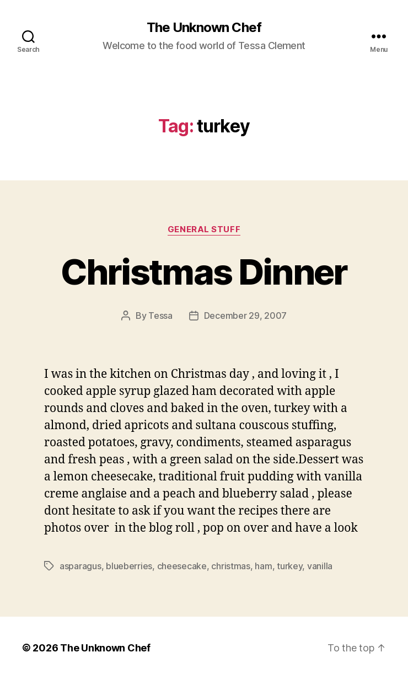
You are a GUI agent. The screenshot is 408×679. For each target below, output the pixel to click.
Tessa (160, 315)
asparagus (80, 565)
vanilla (319, 565)
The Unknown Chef (204, 27)
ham (263, 565)
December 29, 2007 (245, 315)
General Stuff (204, 229)
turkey (289, 565)
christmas (230, 565)
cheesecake (182, 565)
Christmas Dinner (204, 271)
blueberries (129, 565)
